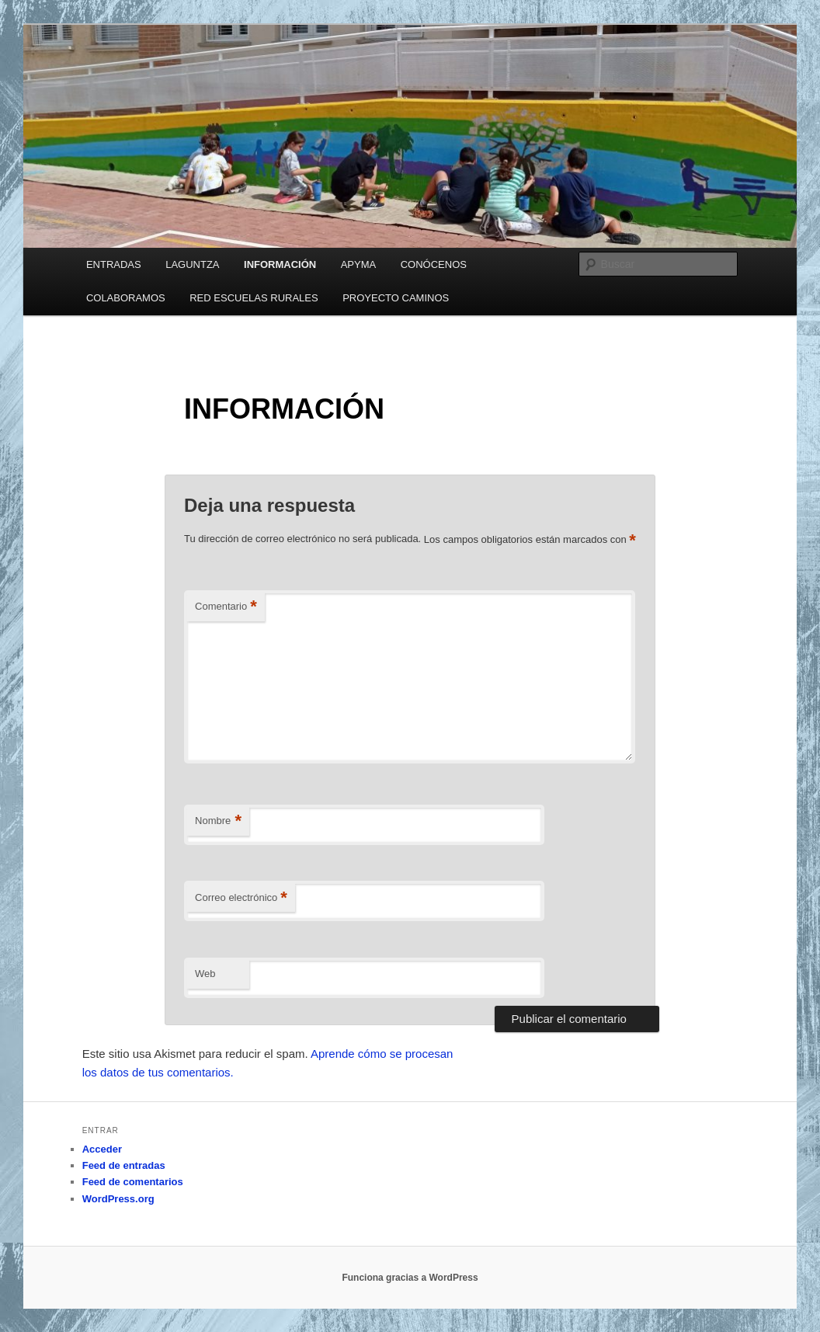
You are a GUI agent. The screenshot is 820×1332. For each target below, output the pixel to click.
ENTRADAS (113, 264)
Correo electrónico (241, 898)
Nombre (218, 821)
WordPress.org (118, 1199)
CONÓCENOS (434, 264)
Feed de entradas (123, 1165)
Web (205, 973)
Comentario (226, 607)
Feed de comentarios (132, 1182)
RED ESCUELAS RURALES (253, 298)
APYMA (359, 264)
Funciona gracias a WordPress (410, 1277)
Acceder (102, 1149)
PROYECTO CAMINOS (395, 298)
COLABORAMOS (125, 298)
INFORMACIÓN (280, 264)
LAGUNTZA (192, 264)
